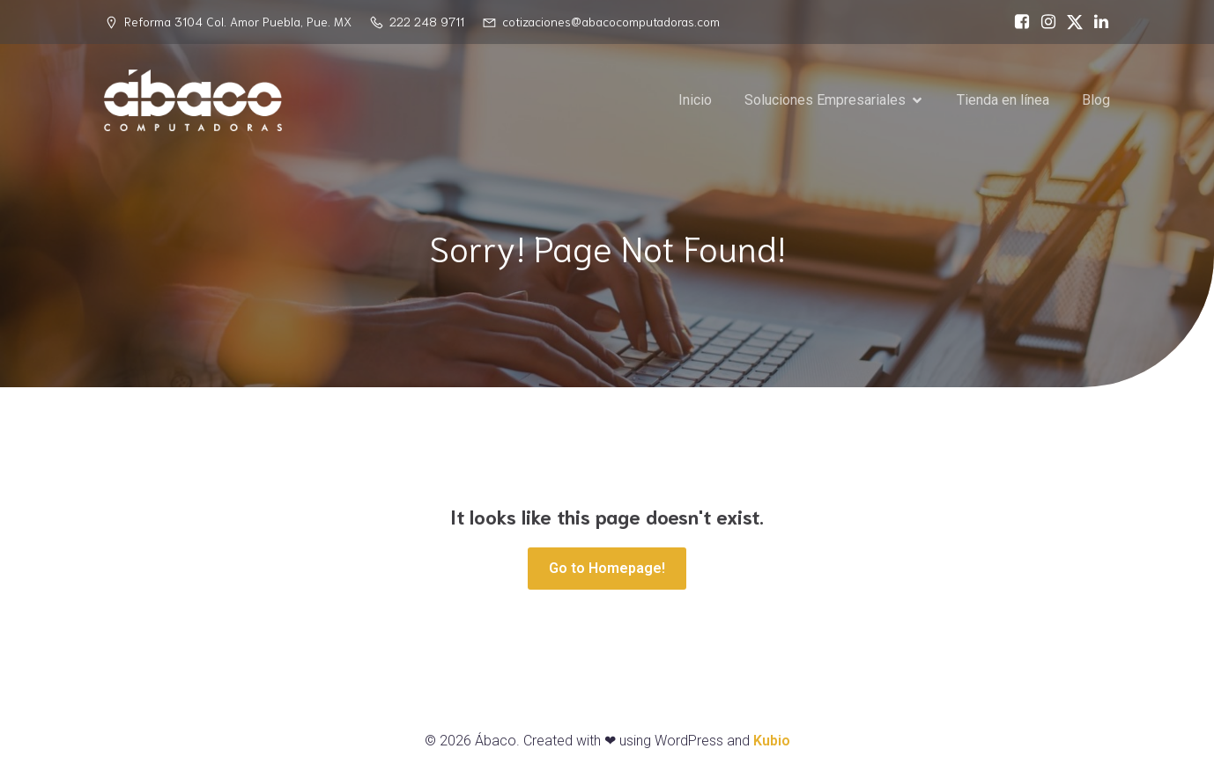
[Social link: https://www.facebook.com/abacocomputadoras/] (1017, 22)
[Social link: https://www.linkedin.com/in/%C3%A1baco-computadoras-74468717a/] (1097, 22)
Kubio (771, 740)
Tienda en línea (1003, 100)
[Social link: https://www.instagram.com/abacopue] (1044, 22)
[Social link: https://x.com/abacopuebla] (1070, 22)
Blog (1096, 100)
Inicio (695, 100)
